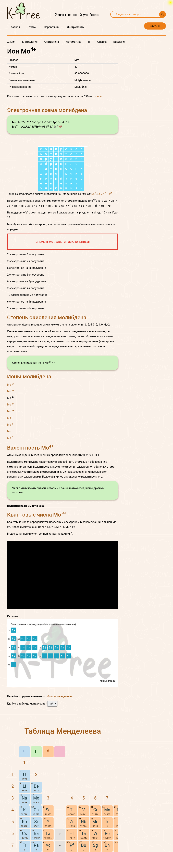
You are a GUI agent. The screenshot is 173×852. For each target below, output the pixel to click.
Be (36, 786)
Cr (95, 809)
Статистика (51, 41)
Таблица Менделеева (62, 731)
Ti (71, 809)
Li (24, 786)
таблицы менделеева (58, 696)
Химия (11, 41)
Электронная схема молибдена (47, 110)
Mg (36, 798)
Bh (107, 845)
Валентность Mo (30, 447)
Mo (10, 384)
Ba (36, 833)
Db (83, 845)
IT (89, 41)
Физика (102, 41)
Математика (73, 41)
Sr (98, 194)
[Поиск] (162, 14)
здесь (98, 96)
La (48, 833)
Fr (24, 845)
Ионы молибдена (29, 376)
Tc (109, 194)
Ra (36, 845)
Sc (48, 809)
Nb (83, 821)
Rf (72, 845)
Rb (93, 194)
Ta (83, 833)
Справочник (51, 27)
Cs (24, 833)
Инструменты (75, 27)
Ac (48, 845)
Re (107, 833)
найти (52, 703)
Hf (71, 833)
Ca (36, 809)
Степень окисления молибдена (46, 317)
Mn (107, 809)
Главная (15, 27)
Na (24, 798)
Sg (95, 845)
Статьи (32, 27)
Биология (119, 41)
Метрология (30, 41)
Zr (103, 194)
